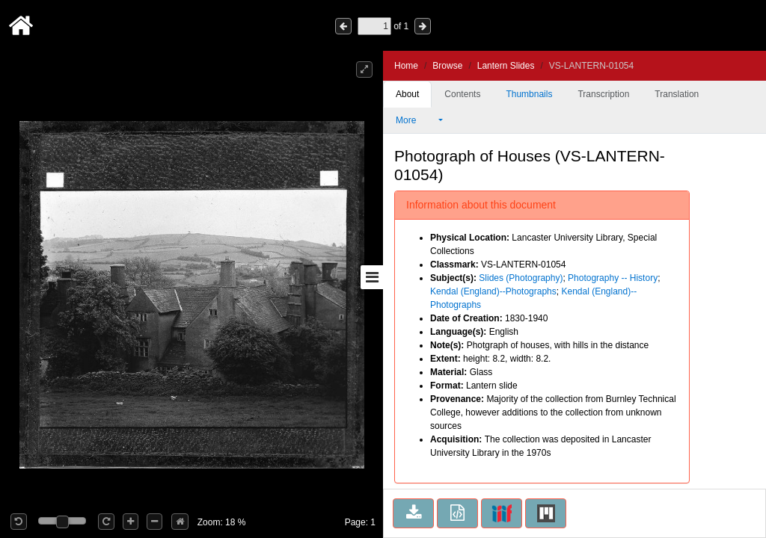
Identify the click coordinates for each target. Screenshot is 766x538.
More (416, 120)
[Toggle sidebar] (372, 277)
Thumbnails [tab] (529, 94)
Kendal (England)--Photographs (493, 291)
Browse (447, 66)
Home (406, 66)
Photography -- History (613, 278)
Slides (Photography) (521, 278)
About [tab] (407, 94)
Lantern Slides (506, 66)
